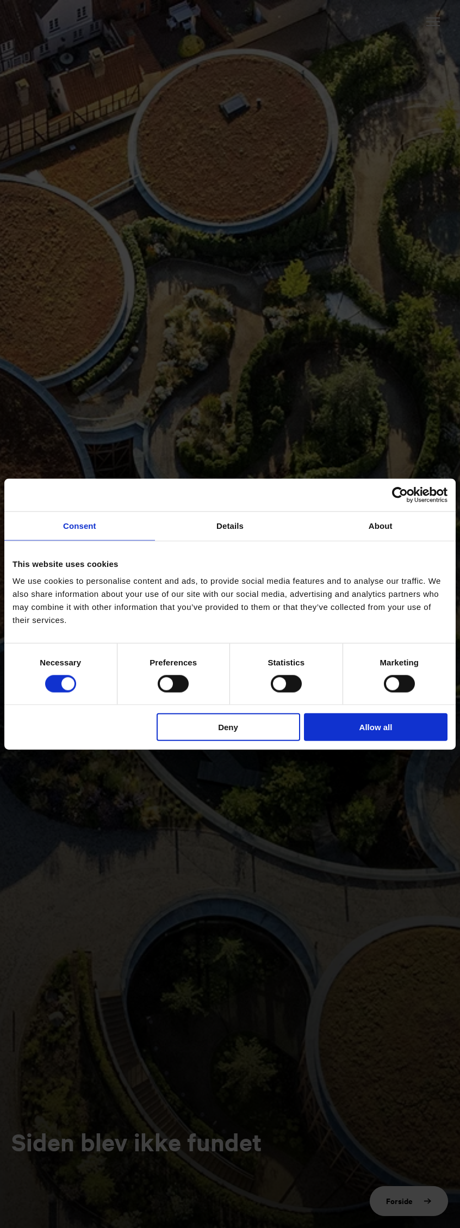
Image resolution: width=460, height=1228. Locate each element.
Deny (228, 727)
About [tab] (381, 525)
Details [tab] (230, 525)
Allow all (376, 727)
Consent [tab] (79, 525)
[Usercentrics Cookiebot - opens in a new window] (399, 494)
